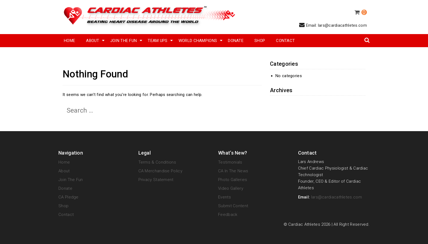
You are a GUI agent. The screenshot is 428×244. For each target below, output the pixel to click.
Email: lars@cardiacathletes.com (333, 25)
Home (69, 40)
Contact (285, 40)
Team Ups (157, 40)
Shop (63, 205)
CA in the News (233, 170)
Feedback (227, 214)
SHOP (259, 40)
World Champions (198, 40)
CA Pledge (68, 197)
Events (224, 197)
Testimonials (230, 162)
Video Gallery (230, 188)
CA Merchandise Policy (160, 170)
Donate (235, 40)
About (92, 40)
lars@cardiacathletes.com (336, 197)
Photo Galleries (232, 179)
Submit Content (233, 205)
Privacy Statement (156, 179)
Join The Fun (123, 40)
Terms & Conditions (157, 162)
